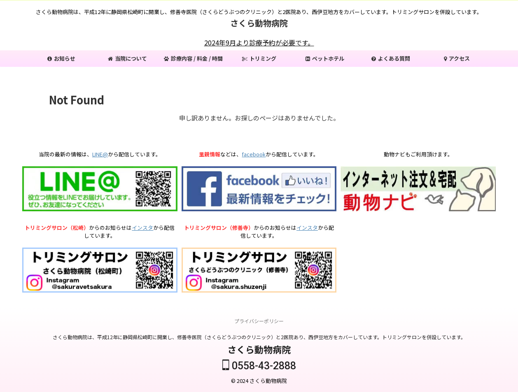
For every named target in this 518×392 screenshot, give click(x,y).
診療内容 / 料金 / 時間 (193, 58)
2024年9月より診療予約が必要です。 (259, 42)
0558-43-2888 (259, 366)
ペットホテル (325, 58)
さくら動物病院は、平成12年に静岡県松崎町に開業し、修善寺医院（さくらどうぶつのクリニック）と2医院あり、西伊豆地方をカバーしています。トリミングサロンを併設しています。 (259, 337)
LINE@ (100, 154)
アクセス (457, 58)
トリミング (259, 58)
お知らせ (61, 58)
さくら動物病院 (259, 23)
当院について (127, 58)
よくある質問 (390, 58)
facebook (254, 154)
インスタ (142, 227)
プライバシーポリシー (259, 321)
